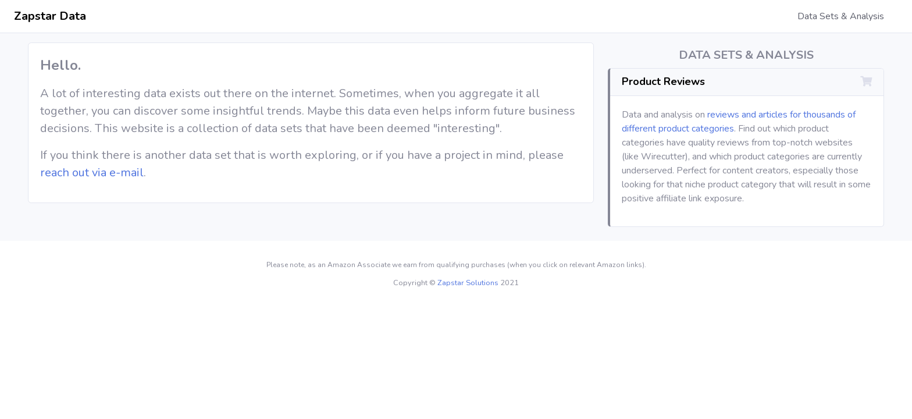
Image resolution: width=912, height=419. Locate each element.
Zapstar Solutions (467, 283)
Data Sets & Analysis (840, 16)
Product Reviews (663, 81)
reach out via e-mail (92, 172)
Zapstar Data (50, 16)
